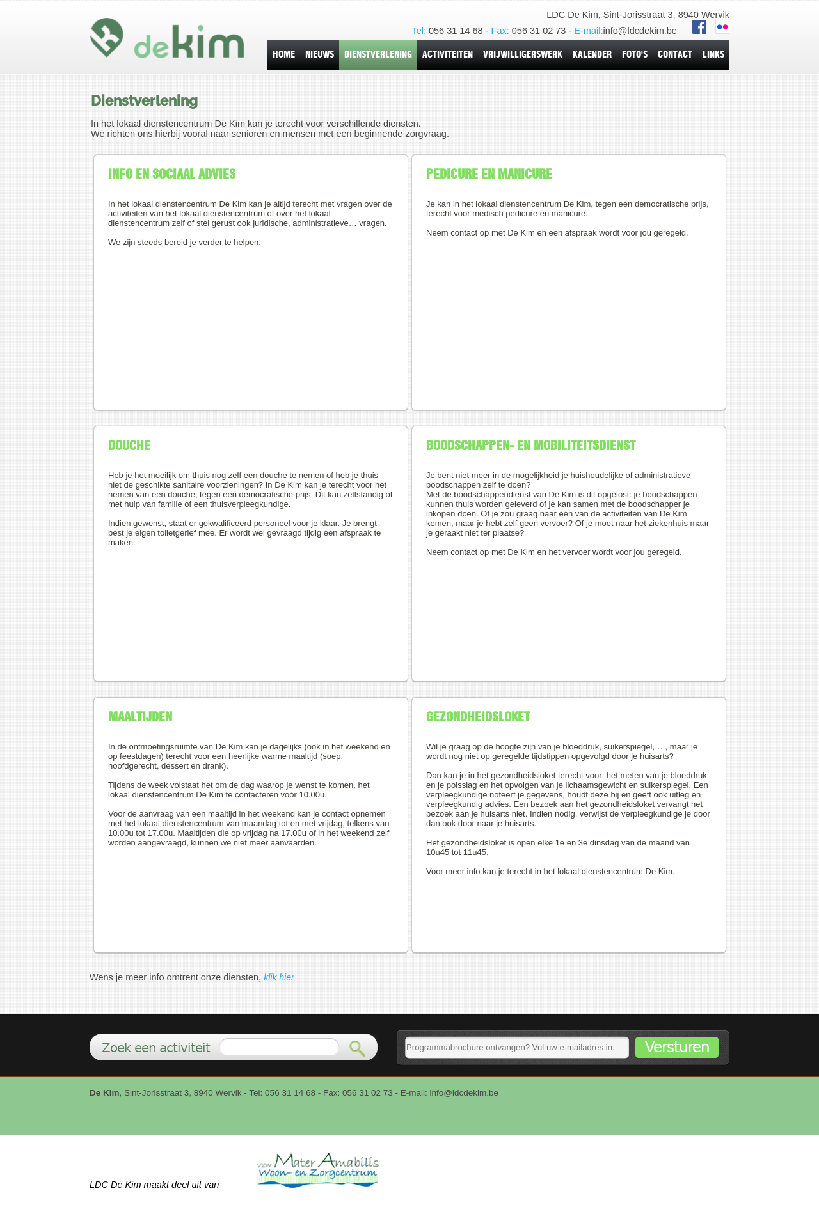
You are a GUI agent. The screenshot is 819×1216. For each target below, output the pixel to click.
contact (675, 55)
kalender (592, 55)
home (284, 55)
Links (713, 55)
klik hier (279, 977)
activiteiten (447, 55)
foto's (635, 55)
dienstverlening (378, 55)
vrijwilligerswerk (522, 55)
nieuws (319, 55)
